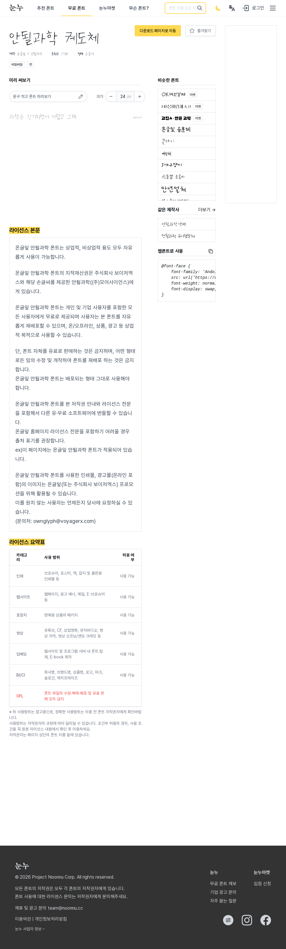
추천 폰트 (45, 8)
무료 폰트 (76, 8)
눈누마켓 (107, 8)
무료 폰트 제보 (223, 883)
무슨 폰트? (139, 8)
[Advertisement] (75, 175)
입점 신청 (262, 883)
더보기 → (207, 209)
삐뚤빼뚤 (17, 65)
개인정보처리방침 (51, 919)
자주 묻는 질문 (223, 901)
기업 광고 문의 (223, 892)
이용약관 (23, 919)
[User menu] (232, 8)
